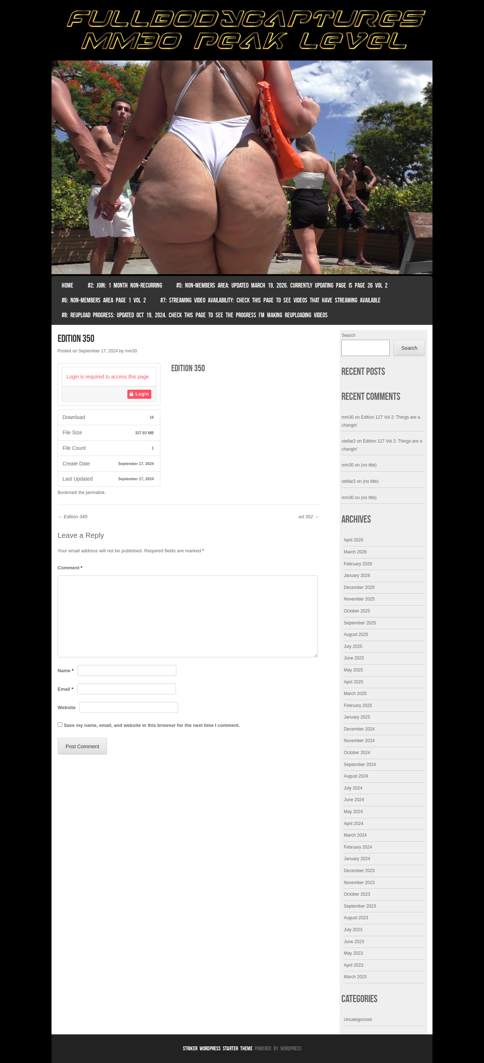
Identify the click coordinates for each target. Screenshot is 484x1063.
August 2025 (356, 634)
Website (67, 707)
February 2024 (358, 847)
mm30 (131, 350)
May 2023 (353, 953)
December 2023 (359, 870)
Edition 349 (72, 516)
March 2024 (355, 835)
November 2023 (359, 882)
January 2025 (357, 717)
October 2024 (357, 752)
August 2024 (356, 776)
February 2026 (358, 563)
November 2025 (359, 599)
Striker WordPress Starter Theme (218, 1048)
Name (66, 670)
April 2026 (353, 540)
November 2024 (359, 740)
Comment (70, 567)
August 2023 (356, 917)
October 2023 (357, 894)
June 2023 (354, 941)
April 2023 (353, 965)
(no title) (369, 465)
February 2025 (358, 705)
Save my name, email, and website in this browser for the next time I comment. (152, 725)
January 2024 (357, 858)
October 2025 (357, 611)
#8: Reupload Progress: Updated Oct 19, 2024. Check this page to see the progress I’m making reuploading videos (195, 315)
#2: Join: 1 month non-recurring (125, 285)
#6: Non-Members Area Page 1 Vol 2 (104, 300)
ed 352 (309, 516)
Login (139, 394)
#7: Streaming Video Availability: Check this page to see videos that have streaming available (270, 300)
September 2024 (360, 764)
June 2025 (354, 658)
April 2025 (353, 682)
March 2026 (355, 551)
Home (67, 285)
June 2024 (354, 799)
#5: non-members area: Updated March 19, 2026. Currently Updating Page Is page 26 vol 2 (281, 285)
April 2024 (353, 823)
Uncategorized (358, 1019)
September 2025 (360, 622)
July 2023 (353, 929)
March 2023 (355, 976)
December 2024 (359, 729)
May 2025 (353, 670)
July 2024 (353, 788)
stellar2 (348, 441)
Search (348, 335)
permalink (95, 492)
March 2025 (355, 693)
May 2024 (353, 811)
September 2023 (360, 906)
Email (65, 689)
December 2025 (359, 587)
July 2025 (353, 646)
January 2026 (357, 575)
